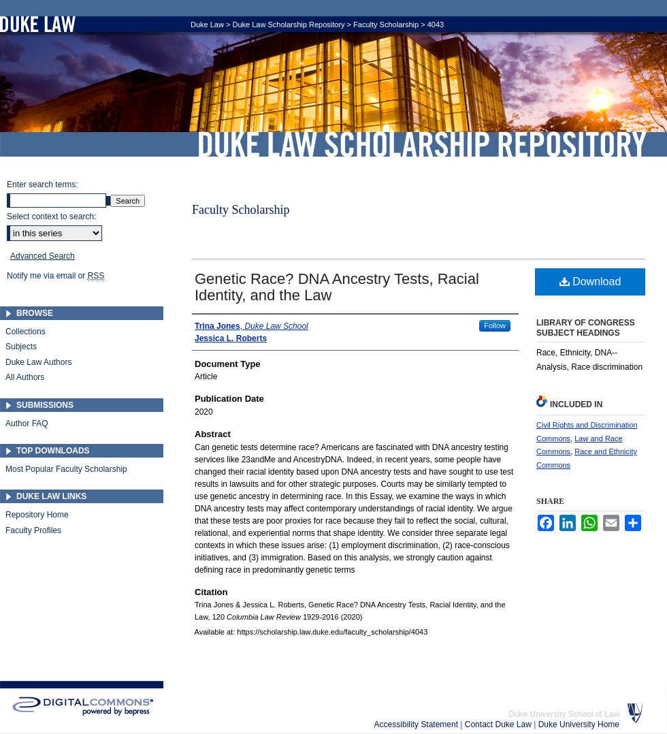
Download (590, 281)
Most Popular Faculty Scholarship (66, 469)
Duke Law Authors (38, 362)
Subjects (21, 346)
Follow (495, 325)
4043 (435, 24)
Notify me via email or (55, 276)
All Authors (24, 377)
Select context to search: (51, 216)
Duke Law (207, 24)
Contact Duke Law (499, 724)
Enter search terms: (42, 184)
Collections (25, 331)
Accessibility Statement (417, 724)
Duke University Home (578, 724)
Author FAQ (26, 423)
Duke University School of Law (563, 714)
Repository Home (37, 515)
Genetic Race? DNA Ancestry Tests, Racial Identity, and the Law (337, 287)
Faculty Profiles (33, 530)
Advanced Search (42, 256)
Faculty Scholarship (386, 24)
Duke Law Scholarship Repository (422, 144)
